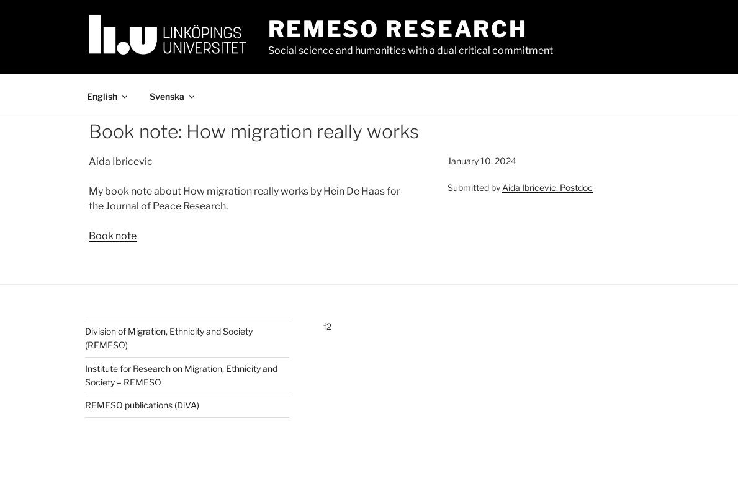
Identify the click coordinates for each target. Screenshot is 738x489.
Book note (113, 236)
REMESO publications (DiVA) (142, 405)
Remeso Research (398, 29)
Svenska (173, 96)
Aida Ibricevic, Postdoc (547, 187)
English (108, 96)
